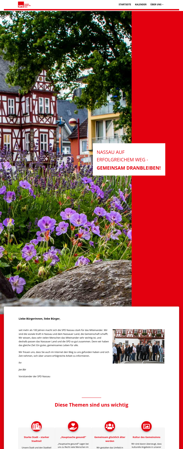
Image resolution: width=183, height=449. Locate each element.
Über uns (156, 4)
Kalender (141, 4)
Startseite (125, 4)
